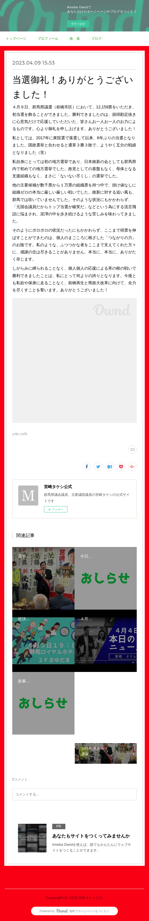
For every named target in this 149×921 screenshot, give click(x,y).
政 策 (75, 39)
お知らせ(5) (19, 433)
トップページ (16, 39)
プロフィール (48, 39)
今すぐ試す (78, 23)
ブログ (96, 39)
